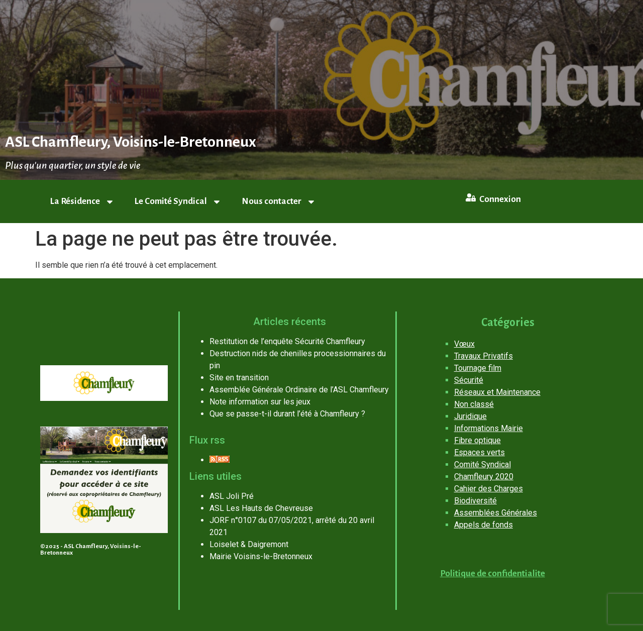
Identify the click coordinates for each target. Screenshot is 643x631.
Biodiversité (475, 500)
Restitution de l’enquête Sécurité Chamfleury (287, 341)
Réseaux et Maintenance (497, 392)
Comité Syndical (482, 464)
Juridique (470, 416)
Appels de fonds (483, 525)
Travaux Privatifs (483, 356)
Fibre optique (477, 440)
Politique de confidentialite (492, 573)
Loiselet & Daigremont (248, 544)
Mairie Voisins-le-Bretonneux (260, 556)
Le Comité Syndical (178, 202)
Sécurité (468, 380)
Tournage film (477, 368)
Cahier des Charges (488, 488)
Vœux (464, 344)
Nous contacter (279, 202)
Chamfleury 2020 (483, 476)
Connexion (500, 199)
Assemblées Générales (495, 512)
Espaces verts (479, 452)
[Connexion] (471, 197)
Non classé (474, 404)
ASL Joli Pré (231, 496)
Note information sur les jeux (259, 401)
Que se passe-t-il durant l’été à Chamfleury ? (287, 413)
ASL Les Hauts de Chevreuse (261, 508)
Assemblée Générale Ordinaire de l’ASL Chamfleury (299, 389)
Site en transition (239, 377)
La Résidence (82, 202)
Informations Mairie (488, 428)
